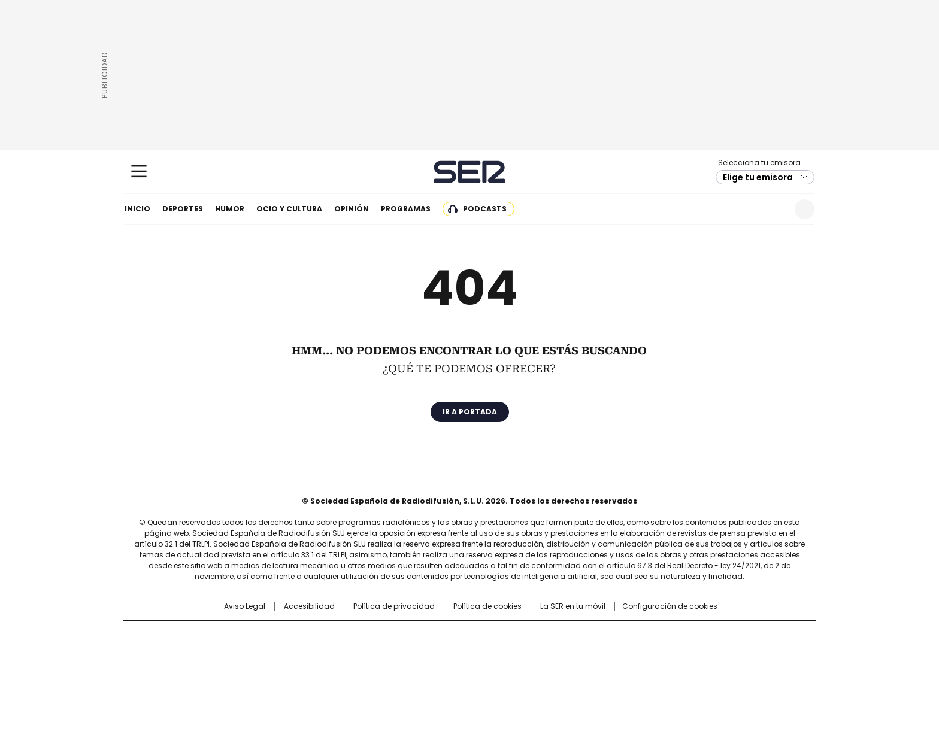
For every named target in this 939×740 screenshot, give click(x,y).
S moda (543, 671)
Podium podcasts (440, 671)
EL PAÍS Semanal (580, 655)
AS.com (602, 635)
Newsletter (775, 209)
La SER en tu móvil (572, 606)
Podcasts (485, 209)
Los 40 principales (381, 635)
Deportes (182, 209)
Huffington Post (346, 655)
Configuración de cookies (669, 606)
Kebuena (681, 655)
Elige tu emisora (758, 177)
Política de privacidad (394, 606)
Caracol (686, 635)
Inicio (137, 209)
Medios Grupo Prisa (226, 676)
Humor (229, 209)
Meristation (655, 671)
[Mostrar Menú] (139, 171)
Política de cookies (487, 606)
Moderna (384, 671)
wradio (446, 655)
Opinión (351, 209)
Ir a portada (470, 412)
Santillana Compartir (504, 635)
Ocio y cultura (289, 209)
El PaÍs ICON (492, 671)
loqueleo (596, 671)
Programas (406, 209)
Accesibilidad (309, 606)
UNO (410, 655)
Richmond (323, 671)
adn (641, 635)
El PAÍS (328, 635)
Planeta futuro (630, 655)
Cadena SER (469, 171)
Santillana (437, 635)
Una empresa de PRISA (226, 647)
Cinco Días (493, 655)
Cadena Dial (537, 655)
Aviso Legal (244, 606)
